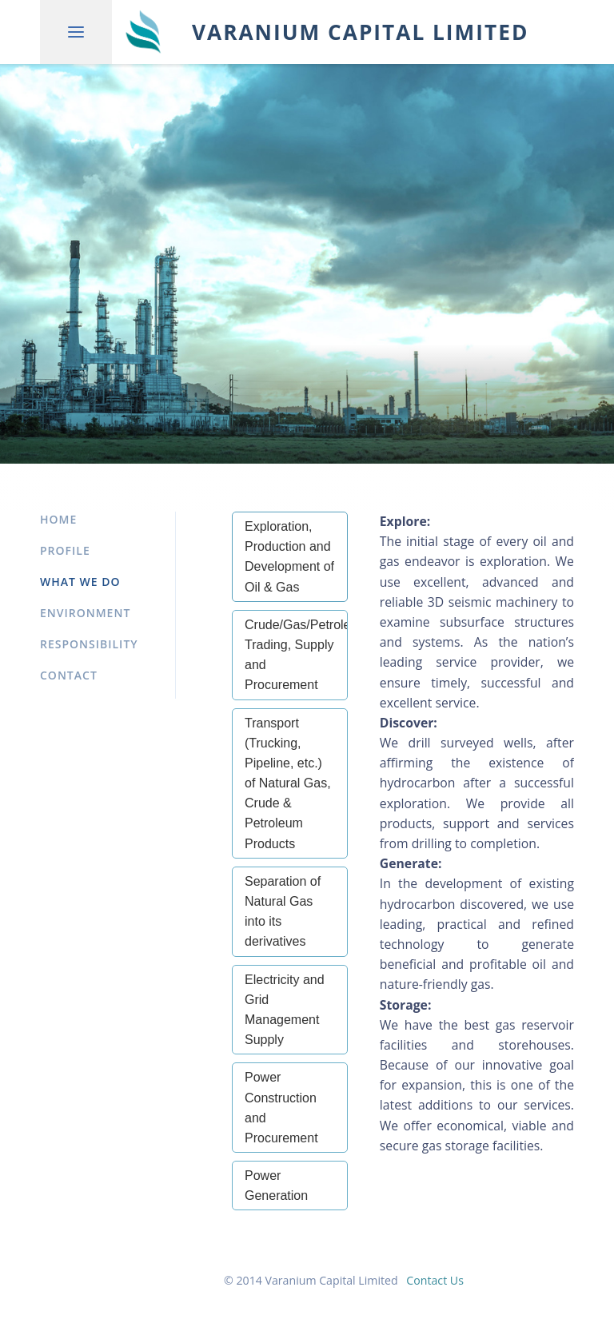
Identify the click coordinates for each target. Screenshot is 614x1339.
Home (58, 519)
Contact (69, 675)
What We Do (80, 581)
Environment (85, 612)
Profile (65, 550)
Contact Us (435, 1280)
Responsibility (89, 644)
